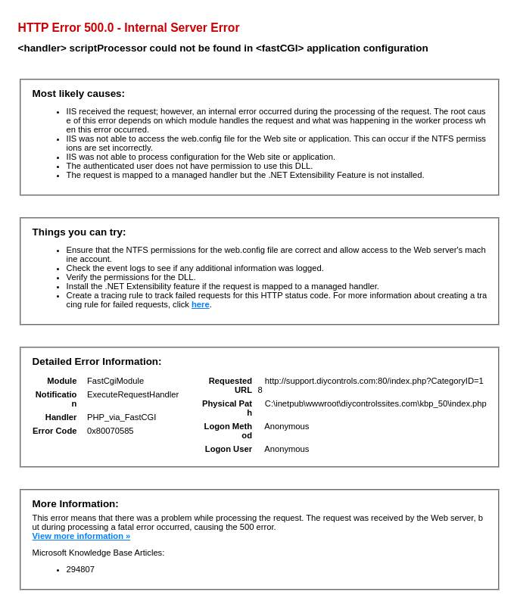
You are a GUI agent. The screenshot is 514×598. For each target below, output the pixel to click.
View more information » (82, 535)
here (201, 304)
